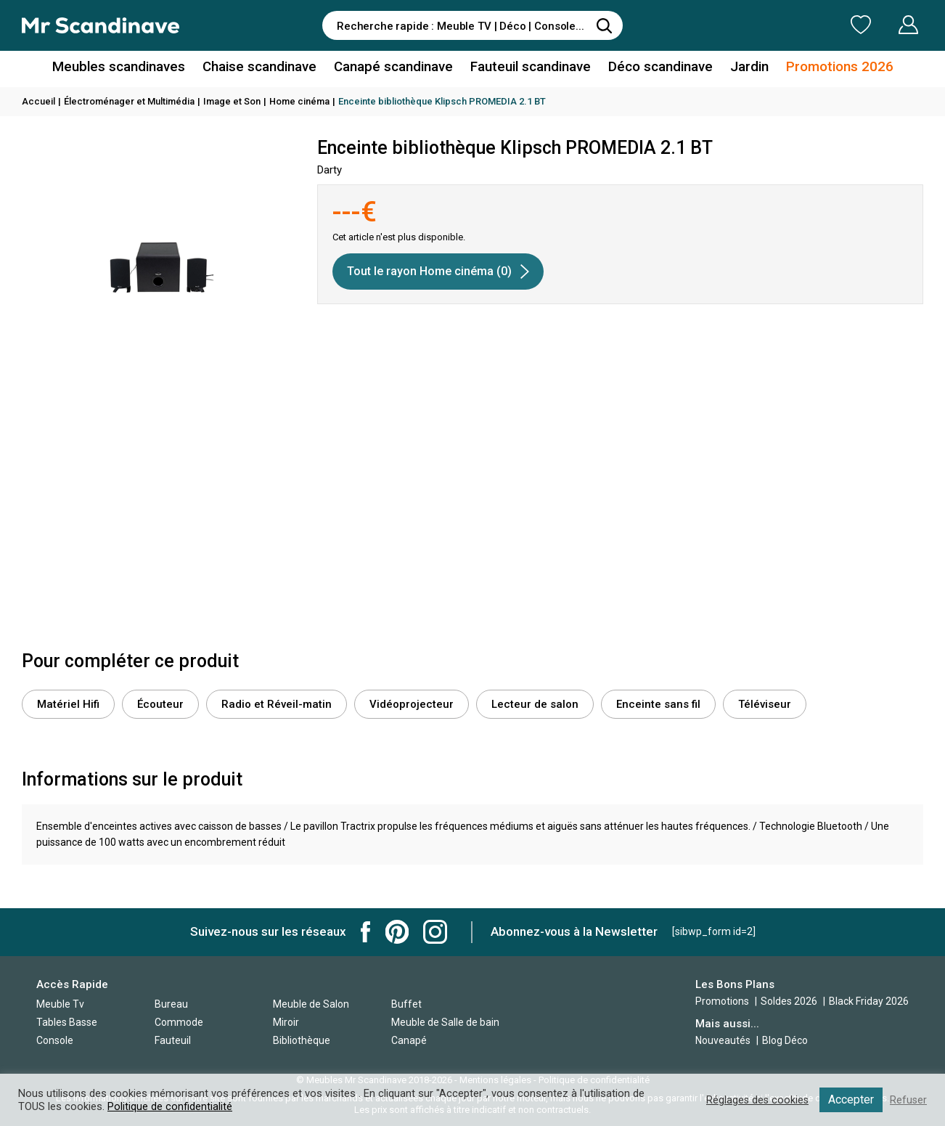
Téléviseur (764, 704)
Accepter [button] (850, 1099)
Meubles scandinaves (130, 68)
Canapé (409, 1040)
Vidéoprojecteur (411, 704)
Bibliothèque (301, 1040)
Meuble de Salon (311, 1004)
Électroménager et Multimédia (129, 101)
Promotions (722, 1001)
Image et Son (232, 101)
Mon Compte (880, 24)
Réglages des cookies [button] (755, 1099)
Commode (179, 1022)
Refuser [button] (908, 1099)
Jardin (739, 68)
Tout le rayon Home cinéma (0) (438, 271)
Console (54, 1040)
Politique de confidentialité (169, 1106)
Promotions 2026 (827, 68)
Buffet (406, 1004)
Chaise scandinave (265, 68)
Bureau (171, 1004)
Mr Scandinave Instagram (435, 932)
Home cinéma (299, 101)
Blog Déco (785, 1040)
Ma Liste (785, 24)
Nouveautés (722, 1040)
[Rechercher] (604, 25)
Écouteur (160, 704)
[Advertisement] (472, 535)
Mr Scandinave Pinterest (397, 932)
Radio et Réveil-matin (276, 704)
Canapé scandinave (395, 68)
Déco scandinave (654, 68)
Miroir (286, 1022)
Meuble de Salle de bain (445, 1022)
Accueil (38, 101)
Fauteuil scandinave (528, 68)
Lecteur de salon (534, 704)
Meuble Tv (60, 1004)
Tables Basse (66, 1022)
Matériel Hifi (68, 704)
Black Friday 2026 (869, 1001)
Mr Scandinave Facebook (366, 931)
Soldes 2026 (790, 1001)
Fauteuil (173, 1040)
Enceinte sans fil (658, 704)
